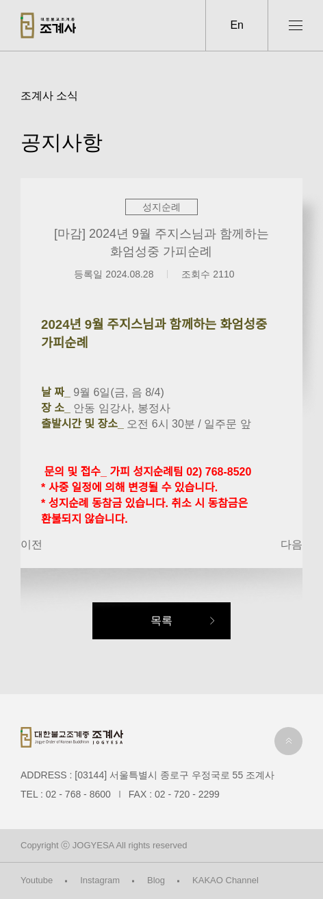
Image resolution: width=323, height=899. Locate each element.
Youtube (37, 880)
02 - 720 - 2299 (187, 794)
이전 (31, 544)
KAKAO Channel (225, 880)
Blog (156, 880)
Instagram (100, 880)
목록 (161, 620)
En (237, 25)
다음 (291, 544)
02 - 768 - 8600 (78, 794)
